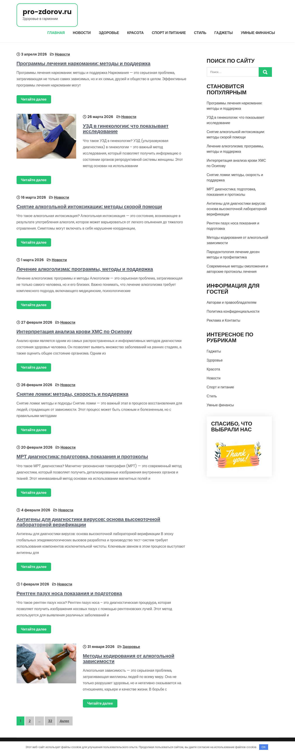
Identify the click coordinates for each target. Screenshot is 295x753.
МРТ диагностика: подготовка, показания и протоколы (82, 456)
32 (50, 721)
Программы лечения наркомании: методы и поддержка (84, 63)
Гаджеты (223, 32)
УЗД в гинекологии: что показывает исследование (126, 129)
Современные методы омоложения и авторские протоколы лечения (237, 269)
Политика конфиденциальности (233, 311)
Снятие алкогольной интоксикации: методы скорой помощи (89, 206)
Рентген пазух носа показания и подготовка (69, 593)
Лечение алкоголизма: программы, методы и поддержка (85, 269)
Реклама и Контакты (223, 320)
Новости (82, 32)
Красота (135, 32)
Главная (56, 32)
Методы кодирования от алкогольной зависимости (128, 658)
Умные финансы (258, 32)
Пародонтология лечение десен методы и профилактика (233, 254)
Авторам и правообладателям (231, 302)
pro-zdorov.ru (47, 12)
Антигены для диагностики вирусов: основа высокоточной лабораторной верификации (88, 522)
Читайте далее (34, 99)
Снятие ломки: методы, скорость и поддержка (72, 394)
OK (264, 747)
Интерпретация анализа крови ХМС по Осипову (74, 331)
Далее (64, 721)
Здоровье (109, 32)
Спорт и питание (169, 32)
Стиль (200, 32)
